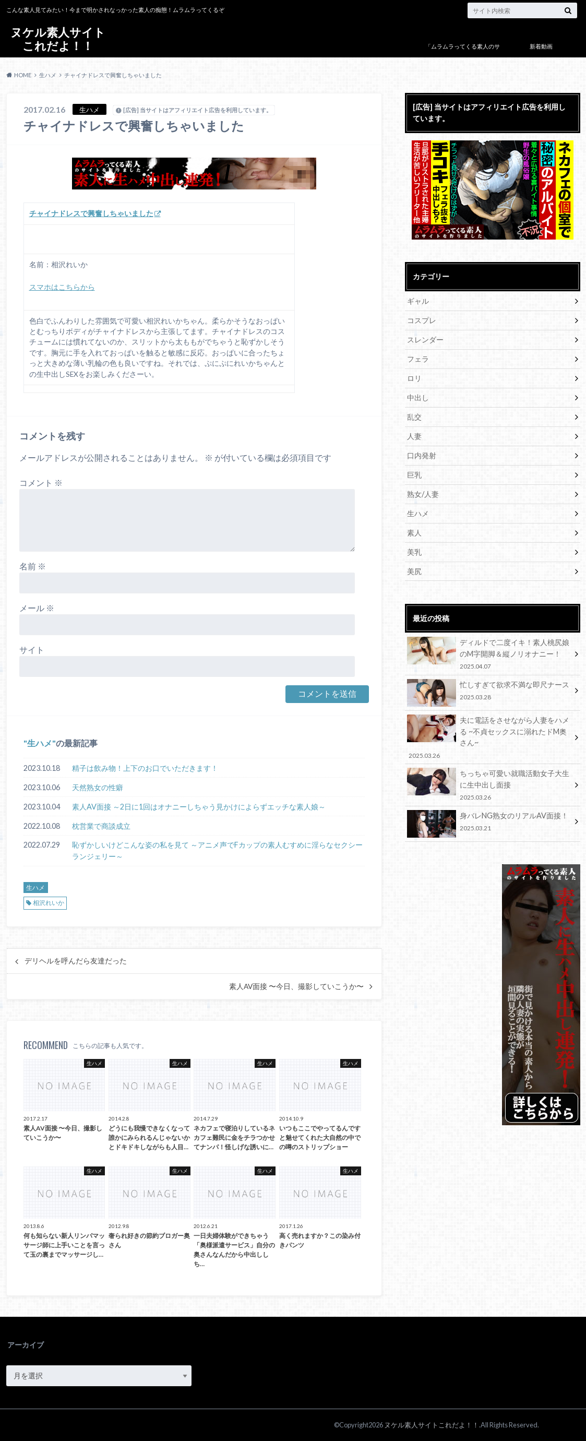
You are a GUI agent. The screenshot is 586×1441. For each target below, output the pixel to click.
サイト (31, 649)
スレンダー (425, 339)
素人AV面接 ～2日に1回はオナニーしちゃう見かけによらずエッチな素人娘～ (199, 806)
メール (36, 608)
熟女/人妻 (423, 494)
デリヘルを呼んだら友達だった (76, 961)
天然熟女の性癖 (97, 787)
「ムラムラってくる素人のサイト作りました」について (462, 54)
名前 (32, 566)
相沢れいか (48, 903)
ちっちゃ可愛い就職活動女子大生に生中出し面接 (489, 785)
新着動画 (541, 46)
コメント (41, 482)
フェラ (418, 358)
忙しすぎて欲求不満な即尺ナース (489, 692)
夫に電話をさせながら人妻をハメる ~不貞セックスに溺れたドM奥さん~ (489, 737)
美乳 (414, 551)
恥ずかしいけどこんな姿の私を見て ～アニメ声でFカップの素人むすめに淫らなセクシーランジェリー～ (217, 850)
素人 (414, 532)
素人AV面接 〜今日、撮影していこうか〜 (296, 986)
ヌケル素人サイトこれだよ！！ (57, 39)
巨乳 (414, 474)
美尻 (414, 571)
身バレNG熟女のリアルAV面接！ (489, 823)
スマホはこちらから (62, 287)
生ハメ (39, 743)
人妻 (414, 436)
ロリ (414, 378)
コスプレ (421, 320)
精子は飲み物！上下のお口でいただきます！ (145, 768)
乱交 (414, 416)
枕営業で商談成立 (101, 825)
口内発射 (421, 455)
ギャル (418, 300)
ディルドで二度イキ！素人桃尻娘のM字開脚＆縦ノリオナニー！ (489, 654)
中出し (418, 397)
